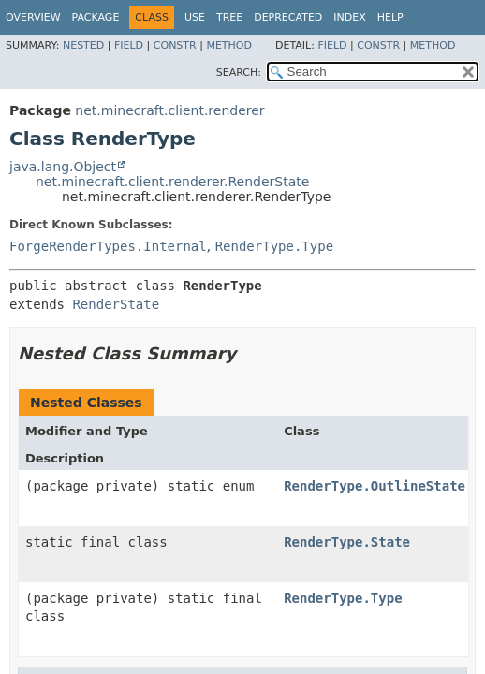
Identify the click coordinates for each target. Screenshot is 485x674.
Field (128, 45)
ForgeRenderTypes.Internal (108, 246)
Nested (83, 45)
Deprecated (288, 17)
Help (390, 17)
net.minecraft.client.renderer (169, 110)
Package (96, 17)
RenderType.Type (274, 246)
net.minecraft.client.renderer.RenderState (172, 181)
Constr (175, 45)
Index (349, 17)
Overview (33, 17)
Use (194, 17)
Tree (229, 17)
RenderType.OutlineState (374, 485)
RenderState (115, 304)
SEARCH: (238, 72)
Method (229, 45)
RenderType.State (347, 542)
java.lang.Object (62, 166)
